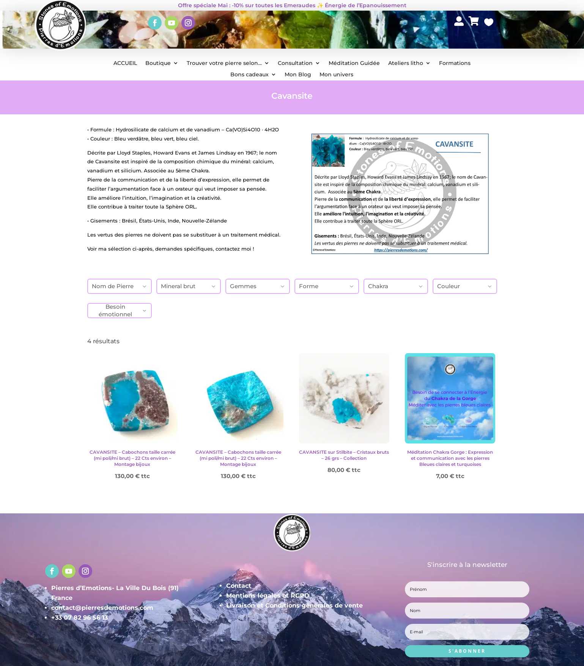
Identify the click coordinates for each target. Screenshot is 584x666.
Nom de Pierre (119, 286)
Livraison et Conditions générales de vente (294, 605)
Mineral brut (188, 286)
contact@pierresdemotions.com (102, 607)
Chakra (395, 286)
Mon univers (336, 75)
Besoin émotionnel (123, 310)
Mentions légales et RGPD (267, 595)
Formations (455, 63)
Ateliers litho (405, 63)
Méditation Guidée (354, 63)
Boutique (158, 63)
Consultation (295, 63)
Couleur (465, 286)
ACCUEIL (125, 63)
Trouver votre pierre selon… (224, 63)
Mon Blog (298, 75)
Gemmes (257, 286)
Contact (238, 585)
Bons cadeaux (249, 75)
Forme (326, 286)
